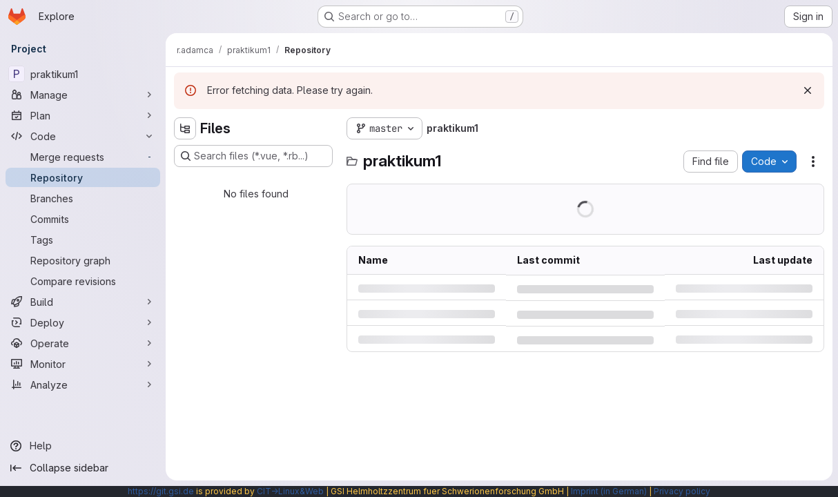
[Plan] (83, 115)
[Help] (83, 446)
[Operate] (83, 343)
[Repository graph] (83, 260)
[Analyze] (83, 384)
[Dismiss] (807, 90)
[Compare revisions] (83, 281)
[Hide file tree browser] (185, 128)
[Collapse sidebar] (83, 468)
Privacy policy (682, 491)
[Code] (83, 136)
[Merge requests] (83, 156)
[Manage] (83, 94)
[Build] (83, 301)
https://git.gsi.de (161, 491)
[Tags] (83, 239)
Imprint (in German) (609, 491)
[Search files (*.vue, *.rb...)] (253, 156)
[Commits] (83, 218)
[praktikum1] (83, 74)
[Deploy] (83, 322)
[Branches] (83, 198)
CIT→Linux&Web (290, 491)
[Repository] (83, 177)
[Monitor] (83, 363)
